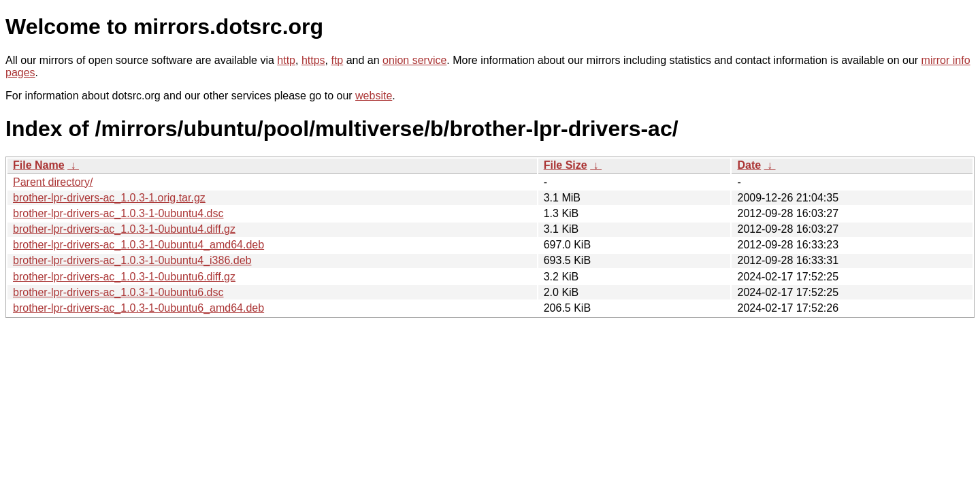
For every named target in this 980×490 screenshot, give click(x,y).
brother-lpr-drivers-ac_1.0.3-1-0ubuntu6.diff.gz (124, 276)
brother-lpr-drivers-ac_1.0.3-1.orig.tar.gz (109, 197)
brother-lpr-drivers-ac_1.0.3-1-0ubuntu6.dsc (118, 292)
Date (749, 165)
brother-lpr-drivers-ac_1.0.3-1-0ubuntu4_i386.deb (132, 260)
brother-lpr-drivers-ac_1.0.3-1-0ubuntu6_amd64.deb (138, 308)
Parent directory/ (53, 182)
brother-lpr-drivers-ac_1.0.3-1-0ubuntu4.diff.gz (124, 229)
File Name (39, 165)
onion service (414, 60)
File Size (565, 165)
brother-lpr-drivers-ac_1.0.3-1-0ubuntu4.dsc (118, 213)
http (286, 60)
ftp (337, 60)
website (373, 95)
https (313, 60)
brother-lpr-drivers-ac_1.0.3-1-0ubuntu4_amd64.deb (138, 244)
